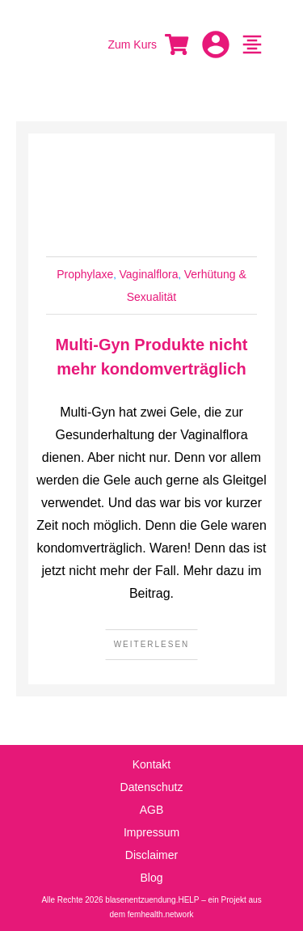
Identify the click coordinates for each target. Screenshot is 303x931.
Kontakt (151, 764)
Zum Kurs (132, 44)
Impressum (151, 832)
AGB (152, 809)
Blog (151, 877)
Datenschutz (151, 787)
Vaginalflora (149, 274)
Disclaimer (151, 854)
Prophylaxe (85, 274)
